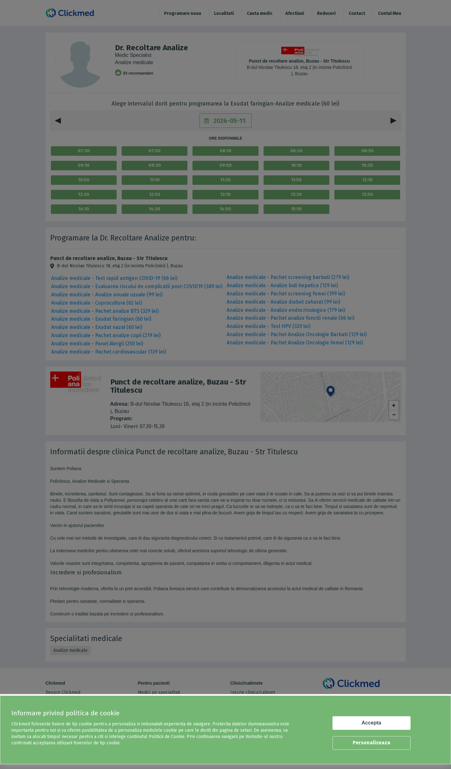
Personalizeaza (371, 743)
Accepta (371, 722)
